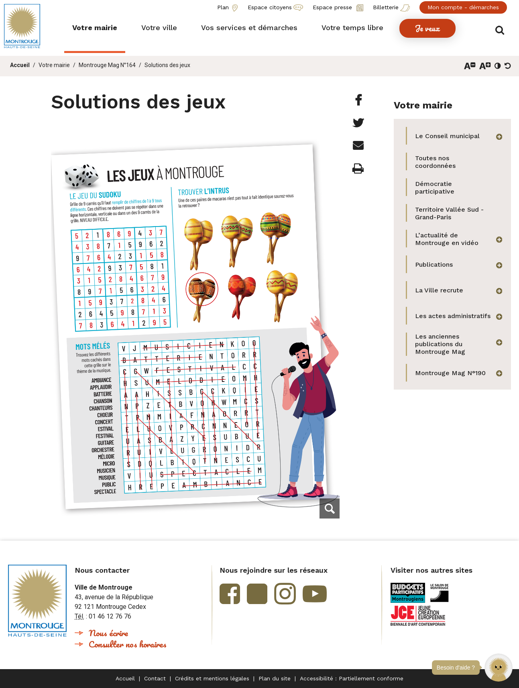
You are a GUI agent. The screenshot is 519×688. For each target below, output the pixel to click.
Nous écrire (108, 633)
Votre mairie (54, 65)
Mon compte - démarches (463, 7)
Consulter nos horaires (128, 644)
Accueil (20, 65)
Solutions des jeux (167, 65)
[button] (498, 667)
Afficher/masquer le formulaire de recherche (502, 29)
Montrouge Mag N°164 (107, 65)
